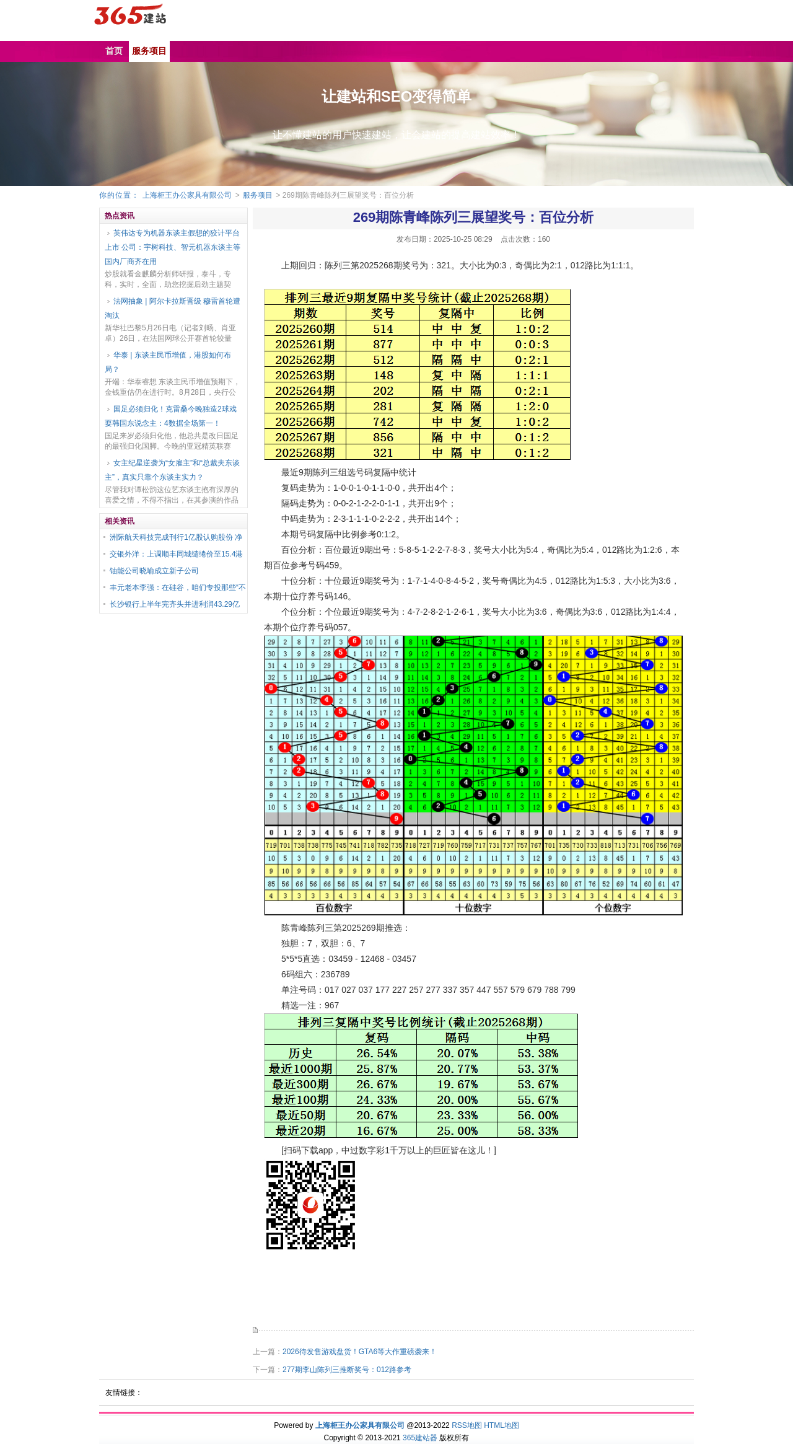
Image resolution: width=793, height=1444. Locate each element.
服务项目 (258, 195)
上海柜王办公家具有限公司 (187, 195)
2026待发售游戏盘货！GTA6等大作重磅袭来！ (360, 1351)
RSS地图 (467, 1425)
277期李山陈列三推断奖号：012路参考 (347, 1369)
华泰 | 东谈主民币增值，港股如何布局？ (168, 362)
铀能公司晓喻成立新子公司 (154, 570)
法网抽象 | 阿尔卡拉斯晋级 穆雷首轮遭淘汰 (172, 308)
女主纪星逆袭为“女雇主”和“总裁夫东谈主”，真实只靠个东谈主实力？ (172, 470)
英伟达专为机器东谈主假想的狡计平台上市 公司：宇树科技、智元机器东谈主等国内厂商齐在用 (172, 247)
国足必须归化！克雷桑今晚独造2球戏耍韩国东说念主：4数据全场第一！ (171, 416)
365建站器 (420, 1437)
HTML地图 (501, 1425)
